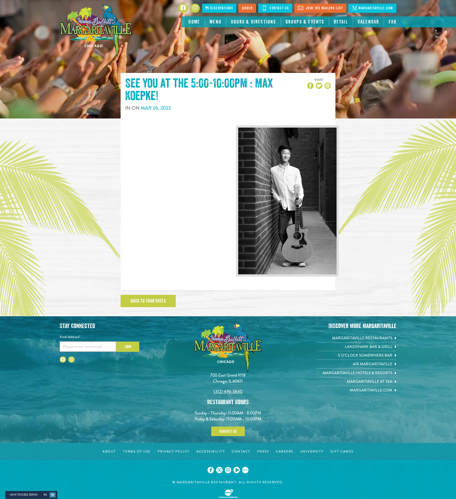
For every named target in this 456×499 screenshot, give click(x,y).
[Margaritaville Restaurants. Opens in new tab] (356, 338)
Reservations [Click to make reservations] (219, 8)
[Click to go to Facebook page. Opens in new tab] (183, 8)
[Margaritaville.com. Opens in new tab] (356, 390)
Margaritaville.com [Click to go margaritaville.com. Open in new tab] (372, 8)
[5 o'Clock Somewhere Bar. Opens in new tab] (356, 355)
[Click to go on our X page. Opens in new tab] (219, 470)
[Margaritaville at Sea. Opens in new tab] (356, 381)
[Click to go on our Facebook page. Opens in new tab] (211, 470)
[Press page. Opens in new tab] (263, 451)
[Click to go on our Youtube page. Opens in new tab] (236, 470)
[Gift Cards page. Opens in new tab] (342, 451)
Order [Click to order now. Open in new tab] (247, 8)
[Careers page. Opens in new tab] (284, 451)
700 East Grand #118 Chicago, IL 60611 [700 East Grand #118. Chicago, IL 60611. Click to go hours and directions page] (228, 378)
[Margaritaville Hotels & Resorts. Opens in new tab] (356, 373)
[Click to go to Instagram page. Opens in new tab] (195, 8)
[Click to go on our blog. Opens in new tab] (245, 470)
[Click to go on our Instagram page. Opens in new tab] (228, 470)
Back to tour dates (148, 301)
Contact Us (228, 431)
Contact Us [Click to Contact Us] (275, 8)
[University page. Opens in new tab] (312, 451)
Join (127, 347)
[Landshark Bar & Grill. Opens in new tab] (356, 346)
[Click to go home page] (96, 31)
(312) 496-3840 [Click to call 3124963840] (227, 391)
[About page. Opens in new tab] (109, 451)
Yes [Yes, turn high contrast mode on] (45, 495)
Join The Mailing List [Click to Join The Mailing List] (320, 8)
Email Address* (70, 336)
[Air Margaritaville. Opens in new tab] (356, 364)
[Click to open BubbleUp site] (228, 494)
